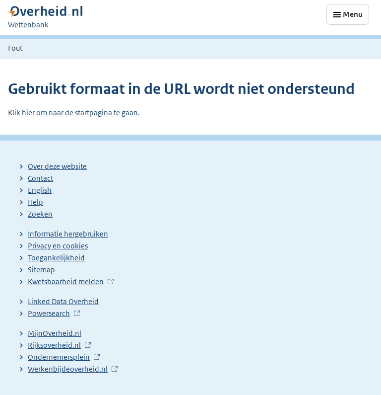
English (40, 190)
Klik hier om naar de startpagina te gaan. (74, 112)
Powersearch (49, 313)
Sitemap (41, 269)
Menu (353, 14)
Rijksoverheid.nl (54, 345)
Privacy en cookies (58, 245)
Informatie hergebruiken (68, 233)
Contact (40, 178)
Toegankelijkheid (56, 257)
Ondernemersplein (59, 357)
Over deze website (57, 166)
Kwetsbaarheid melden (66, 281)
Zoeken (40, 214)
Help (35, 202)
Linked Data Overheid (63, 301)
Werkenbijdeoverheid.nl (68, 369)
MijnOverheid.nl (54, 333)
